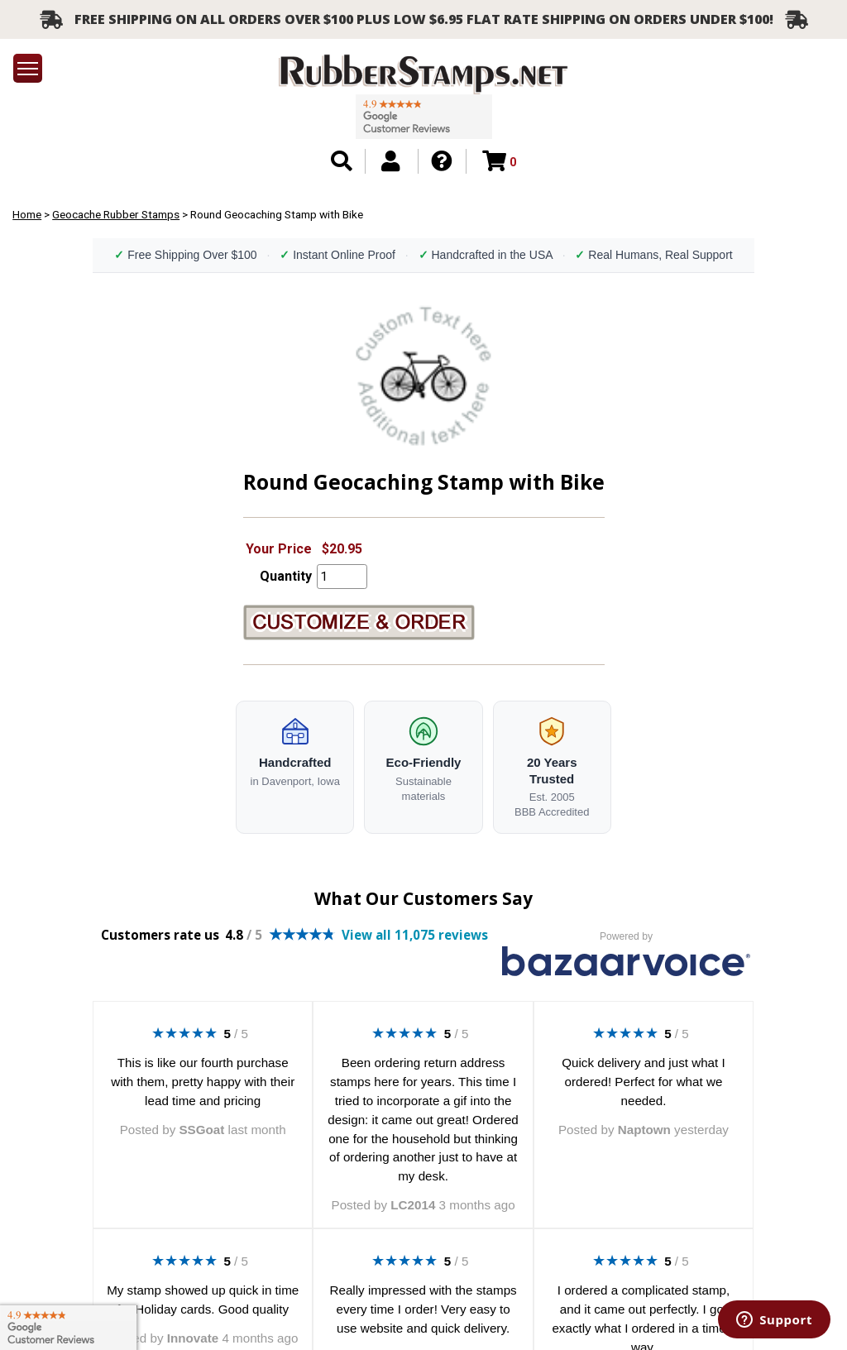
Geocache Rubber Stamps (115, 214)
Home (26, 214)
